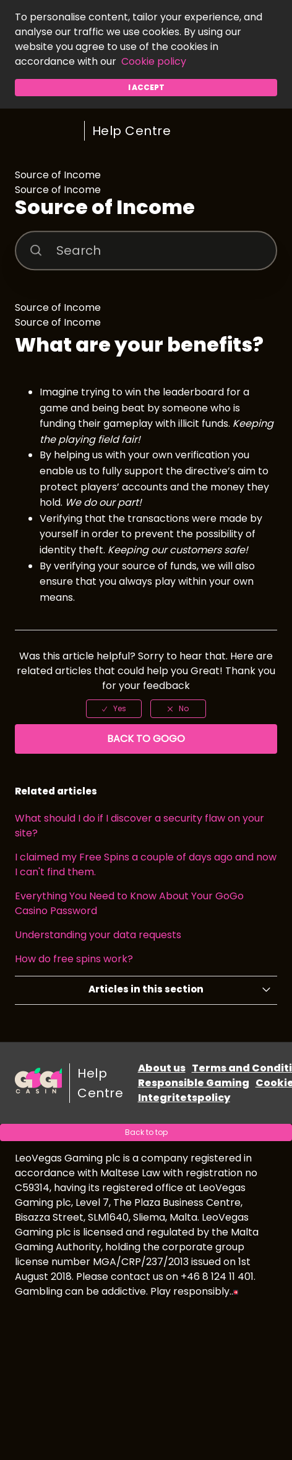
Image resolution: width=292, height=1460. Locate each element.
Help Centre (131, 130)
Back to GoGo (146, 739)
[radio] (114, 708)
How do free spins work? (74, 959)
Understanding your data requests (98, 935)
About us (162, 1068)
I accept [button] (146, 87)
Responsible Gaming (193, 1083)
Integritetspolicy (184, 1098)
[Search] (146, 250)
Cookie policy (153, 61)
